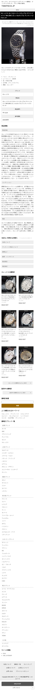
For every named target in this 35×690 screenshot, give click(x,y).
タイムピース (5, 21)
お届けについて (10, 667)
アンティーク (15, 414)
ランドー (4, 602)
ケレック (4, 594)
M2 (3, 550)
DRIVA (4, 608)
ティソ (4, 510)
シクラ (4, 572)
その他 (4, 640)
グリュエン (5, 630)
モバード (4, 512)
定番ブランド (12, 21)
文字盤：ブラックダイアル (11, 83)
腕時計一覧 (17, 664)
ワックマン (5, 545)
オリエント (5, 483)
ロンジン (4, 472)
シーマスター (25, 416)
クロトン (4, 529)
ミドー (4, 521)
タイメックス (6, 559)
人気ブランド (6, 447)
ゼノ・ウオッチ (6, 564)
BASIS (4, 605)
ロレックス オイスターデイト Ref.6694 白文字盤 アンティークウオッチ (26, 297)
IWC (3, 431)
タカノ (4, 480)
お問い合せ (9, 671)
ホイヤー (4, 578)
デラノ (4, 633)
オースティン (6, 627)
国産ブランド (6, 477)
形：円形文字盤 (7, 80)
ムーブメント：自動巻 (9, 79)
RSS (4, 653)
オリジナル (5, 646)
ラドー (4, 501)
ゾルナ (4, 567)
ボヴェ (4, 523)
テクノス (4, 499)
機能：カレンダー (8, 85)
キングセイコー (14, 416)
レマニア (4, 504)
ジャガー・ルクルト (8, 453)
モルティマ (5, 616)
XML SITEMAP (7, 655)
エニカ (4, 591)
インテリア (5, 643)
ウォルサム (5, 518)
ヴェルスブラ (6, 600)
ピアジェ (4, 464)
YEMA (4, 635)
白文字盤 (11, 418)
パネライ (4, 461)
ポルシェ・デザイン (8, 466)
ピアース (4, 597)
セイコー (4, 416)
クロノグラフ (25, 414)
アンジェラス (6, 619)
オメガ (4, 418)
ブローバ (4, 507)
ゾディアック (6, 534)
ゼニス (4, 439)
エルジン (4, 624)
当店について (7, 664)
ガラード (4, 611)
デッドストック (20, 418)
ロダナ (4, 613)
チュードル (5, 437)
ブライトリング (6, 434)
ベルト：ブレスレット (9, 76)
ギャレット (5, 542)
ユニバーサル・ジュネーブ (10, 469)
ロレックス (19, 21)
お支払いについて (23, 667)
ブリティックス (6, 570)
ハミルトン (5, 526)
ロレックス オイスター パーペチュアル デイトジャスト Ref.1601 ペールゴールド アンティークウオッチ (8, 333)
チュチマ (4, 575)
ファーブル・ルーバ (8, 515)
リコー (4, 485)
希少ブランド (6, 585)
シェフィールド (6, 556)
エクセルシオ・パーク (8, 532)
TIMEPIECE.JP (8, 6)
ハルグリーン (6, 561)
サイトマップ (28, 664)
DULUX (4, 621)
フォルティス (6, 553)
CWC (3, 581)
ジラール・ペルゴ (7, 455)
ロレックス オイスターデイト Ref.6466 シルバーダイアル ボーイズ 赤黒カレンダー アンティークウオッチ (8, 369)
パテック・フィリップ (8, 458)
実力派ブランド (6, 495)
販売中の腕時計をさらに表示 (17, 392)
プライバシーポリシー (22, 671)
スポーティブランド (8, 539)
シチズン (4, 491)
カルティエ (5, 450)
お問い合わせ (16, 687)
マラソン (4, 548)
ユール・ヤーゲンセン (8, 588)
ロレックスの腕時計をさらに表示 (17, 383)
